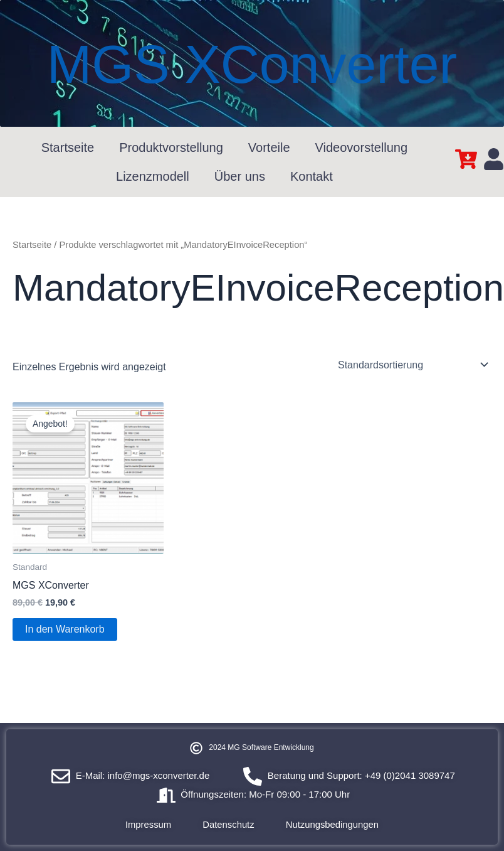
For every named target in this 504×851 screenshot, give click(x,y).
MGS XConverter (251, 63)
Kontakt (311, 176)
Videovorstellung (361, 147)
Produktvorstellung (171, 147)
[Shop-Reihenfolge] (412, 364)
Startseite (67, 147)
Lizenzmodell (152, 176)
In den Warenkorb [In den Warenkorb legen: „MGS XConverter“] (65, 629)
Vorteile (269, 147)
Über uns (239, 176)
